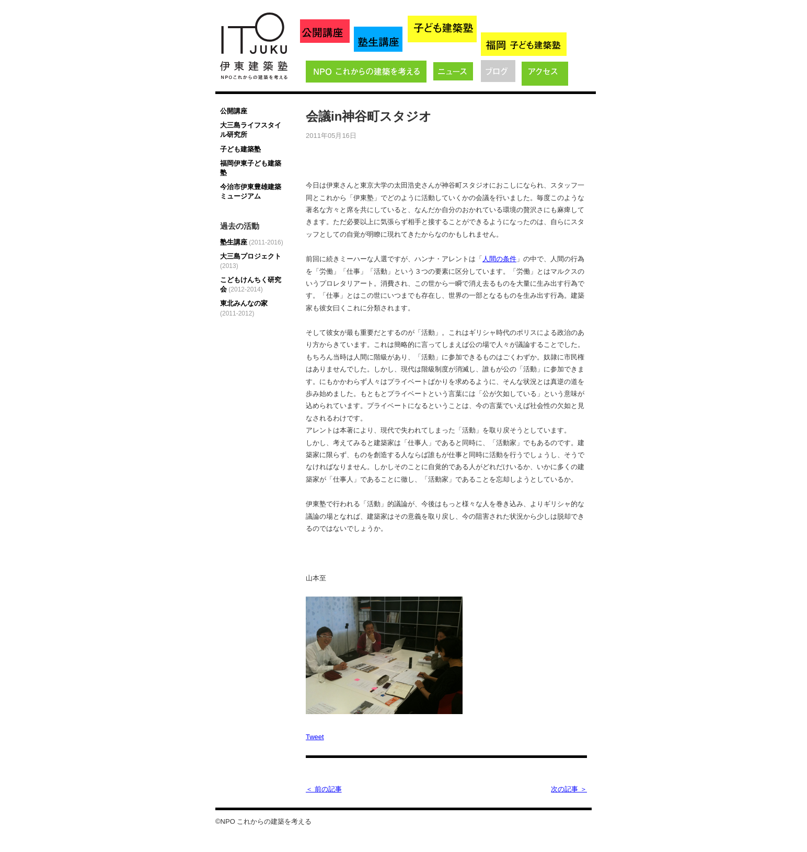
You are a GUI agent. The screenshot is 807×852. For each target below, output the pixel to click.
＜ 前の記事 (324, 789)
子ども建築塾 (240, 149)
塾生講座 (251, 242)
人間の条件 (499, 259)
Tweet (315, 737)
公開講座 (233, 111)
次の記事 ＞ (569, 789)
